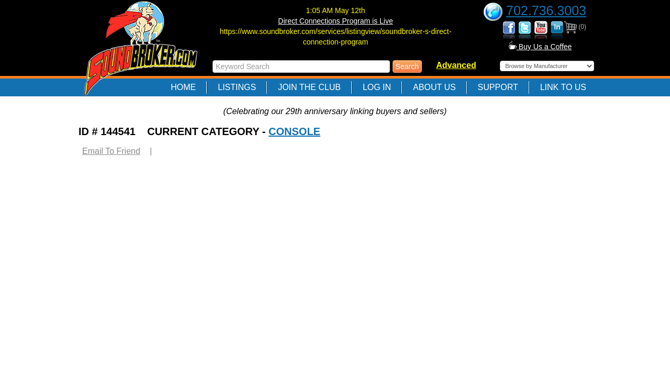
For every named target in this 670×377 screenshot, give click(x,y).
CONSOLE (294, 131)
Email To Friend (111, 151)
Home (183, 87)
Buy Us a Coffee (540, 46)
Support (498, 87)
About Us (434, 87)
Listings (237, 87)
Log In (377, 87)
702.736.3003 (546, 10)
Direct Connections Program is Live (335, 21)
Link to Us (563, 87)
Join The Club (309, 87)
